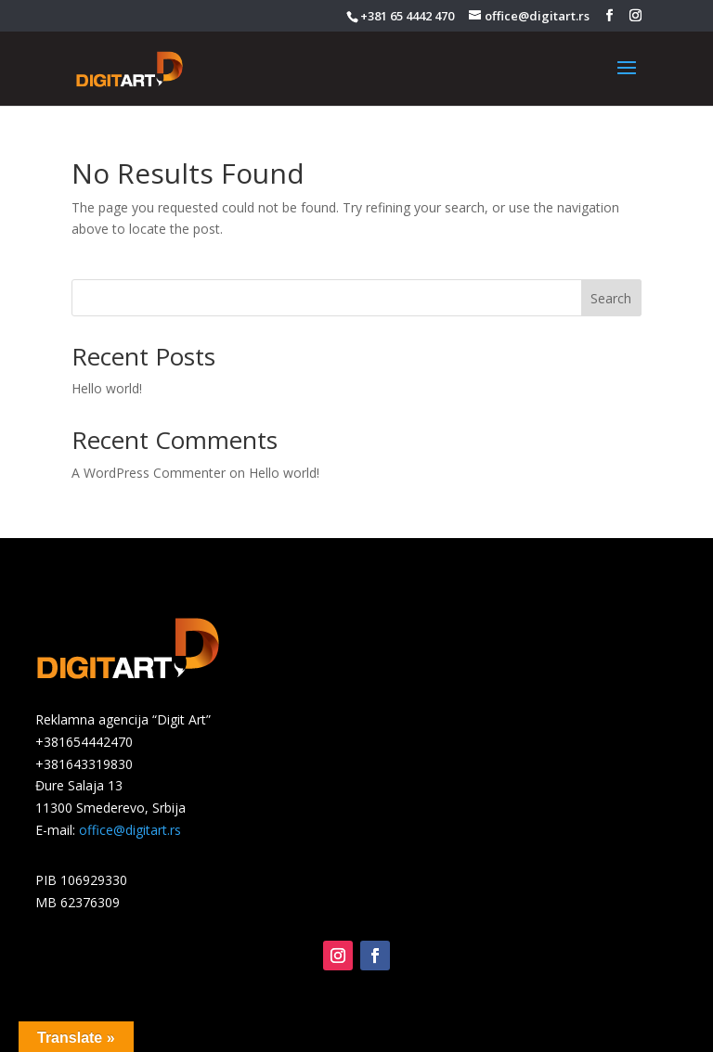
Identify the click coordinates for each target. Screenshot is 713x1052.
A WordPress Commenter (148, 472)
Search (610, 298)
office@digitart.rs (130, 830)
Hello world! (106, 388)
